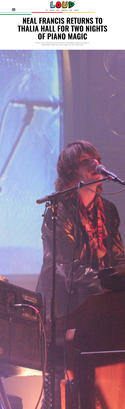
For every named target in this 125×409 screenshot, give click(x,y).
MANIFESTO (64, 10)
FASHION (52, 10)
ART (47, 10)
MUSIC (58, 10)
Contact (76, 10)
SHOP (70, 10)
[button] (14, 9)
